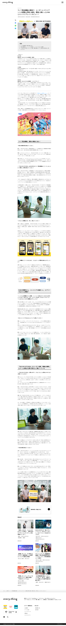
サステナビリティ (28, 616)
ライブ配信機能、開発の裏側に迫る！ (27, 46)
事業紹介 (26, 614)
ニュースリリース (28, 612)
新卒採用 (36, 610)
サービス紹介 (27, 610)
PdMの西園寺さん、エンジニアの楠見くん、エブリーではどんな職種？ (33, 47)
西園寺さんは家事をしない (42, 94)
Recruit (36, 606)
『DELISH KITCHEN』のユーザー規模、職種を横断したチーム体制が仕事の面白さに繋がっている (35, 50)
